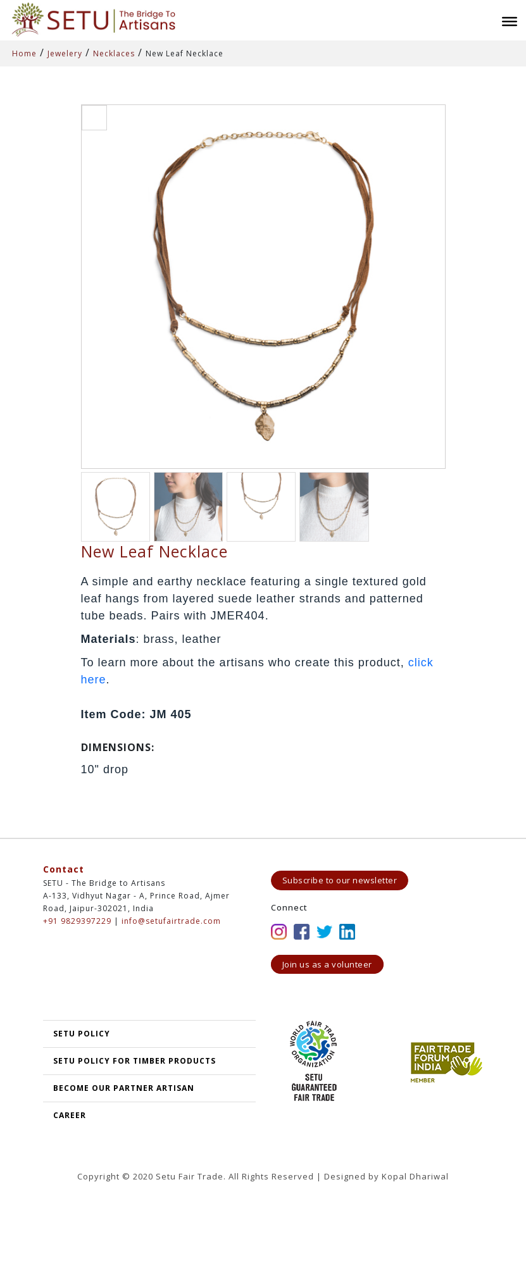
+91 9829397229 (77, 921)
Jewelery (64, 53)
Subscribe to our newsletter (340, 880)
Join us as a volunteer (327, 964)
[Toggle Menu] (509, 21)
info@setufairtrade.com (171, 921)
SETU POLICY (81, 1033)
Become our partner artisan (123, 1088)
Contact (63, 869)
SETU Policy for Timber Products (134, 1060)
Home (24, 53)
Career (69, 1115)
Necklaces (114, 53)
